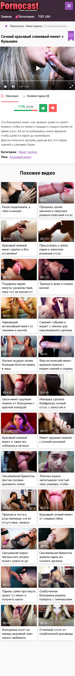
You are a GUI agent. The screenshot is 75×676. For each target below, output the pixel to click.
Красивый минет (21, 157)
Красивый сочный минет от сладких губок (56, 516)
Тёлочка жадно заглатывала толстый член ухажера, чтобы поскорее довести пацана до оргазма (54, 484)
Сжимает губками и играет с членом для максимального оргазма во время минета (55, 328)
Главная (6, 16)
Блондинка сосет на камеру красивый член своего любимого (17, 634)
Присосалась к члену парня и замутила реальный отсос (53, 249)
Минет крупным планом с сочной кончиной (55, 440)
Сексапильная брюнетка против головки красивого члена (18, 480)
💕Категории (24, 16)
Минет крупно (28, 152)
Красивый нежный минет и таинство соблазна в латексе (15, 442)
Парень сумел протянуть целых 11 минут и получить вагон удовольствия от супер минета (19, 599)
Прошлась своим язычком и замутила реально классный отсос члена (56, 213)
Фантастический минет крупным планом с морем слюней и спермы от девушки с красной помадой (56, 369)
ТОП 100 (44, 16)
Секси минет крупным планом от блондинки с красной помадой (18, 403)
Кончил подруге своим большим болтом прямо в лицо (18, 365)
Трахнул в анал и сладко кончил (56, 286)
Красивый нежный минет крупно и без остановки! (15, 249)
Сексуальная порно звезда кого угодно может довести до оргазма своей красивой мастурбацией (18, 561)
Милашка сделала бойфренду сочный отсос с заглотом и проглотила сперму (52, 405)
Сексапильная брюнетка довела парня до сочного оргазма (55, 557)
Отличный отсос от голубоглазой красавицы (56, 632)
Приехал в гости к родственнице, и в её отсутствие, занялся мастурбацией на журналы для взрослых (18, 522)
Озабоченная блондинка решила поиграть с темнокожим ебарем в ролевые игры (55, 597)
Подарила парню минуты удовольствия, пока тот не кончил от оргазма (17, 290)
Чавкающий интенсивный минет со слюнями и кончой (17, 326)
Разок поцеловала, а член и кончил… (16, 209)
